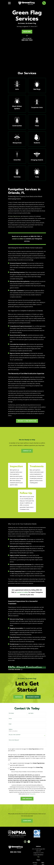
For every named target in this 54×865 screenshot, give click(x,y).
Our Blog (18, 675)
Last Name (30, 691)
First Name (11, 691)
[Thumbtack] (40, 856)
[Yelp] (36, 856)
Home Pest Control (15, 856)
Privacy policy (32, 772)
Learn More (27, 799)
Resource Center (33, 675)
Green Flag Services (15, 194)
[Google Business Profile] (33, 852)
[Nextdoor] (44, 852)
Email (10, 702)
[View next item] (29, 820)
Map (38, 835)
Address (10, 707)
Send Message (27, 777)
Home (15, 852)
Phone (10, 697)
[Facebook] (36, 852)
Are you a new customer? (14, 713)
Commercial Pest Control (15, 859)
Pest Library (15, 862)
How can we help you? (14, 718)
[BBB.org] (40, 852)
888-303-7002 (27, 40)
